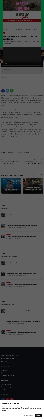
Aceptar (38, 415)
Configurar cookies (28, 415)
